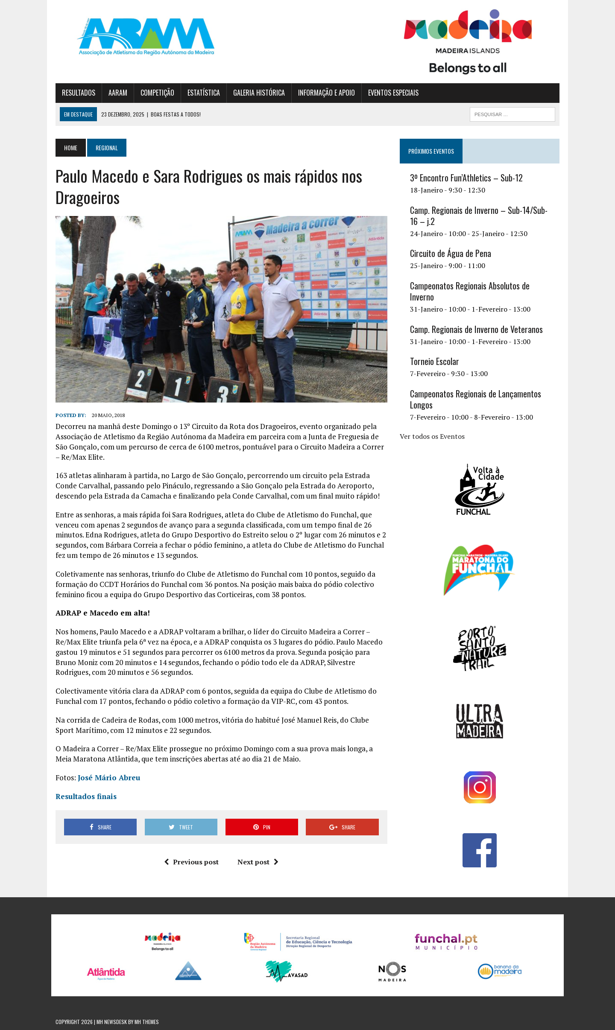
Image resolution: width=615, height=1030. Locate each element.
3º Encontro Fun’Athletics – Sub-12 (466, 177)
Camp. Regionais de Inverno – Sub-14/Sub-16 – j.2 (479, 216)
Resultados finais (86, 796)
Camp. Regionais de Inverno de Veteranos (476, 329)
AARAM (117, 93)
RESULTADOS (78, 93)
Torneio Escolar (434, 361)
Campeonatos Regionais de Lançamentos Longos (475, 399)
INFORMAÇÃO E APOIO (326, 93)
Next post (257, 862)
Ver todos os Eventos (432, 436)
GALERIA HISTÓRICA (259, 93)
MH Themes (147, 1021)
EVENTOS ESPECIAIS (393, 93)
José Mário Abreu (109, 777)
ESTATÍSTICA (203, 93)
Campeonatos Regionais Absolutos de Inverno (470, 291)
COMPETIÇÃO (157, 93)
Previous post (191, 862)
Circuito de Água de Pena (450, 253)
